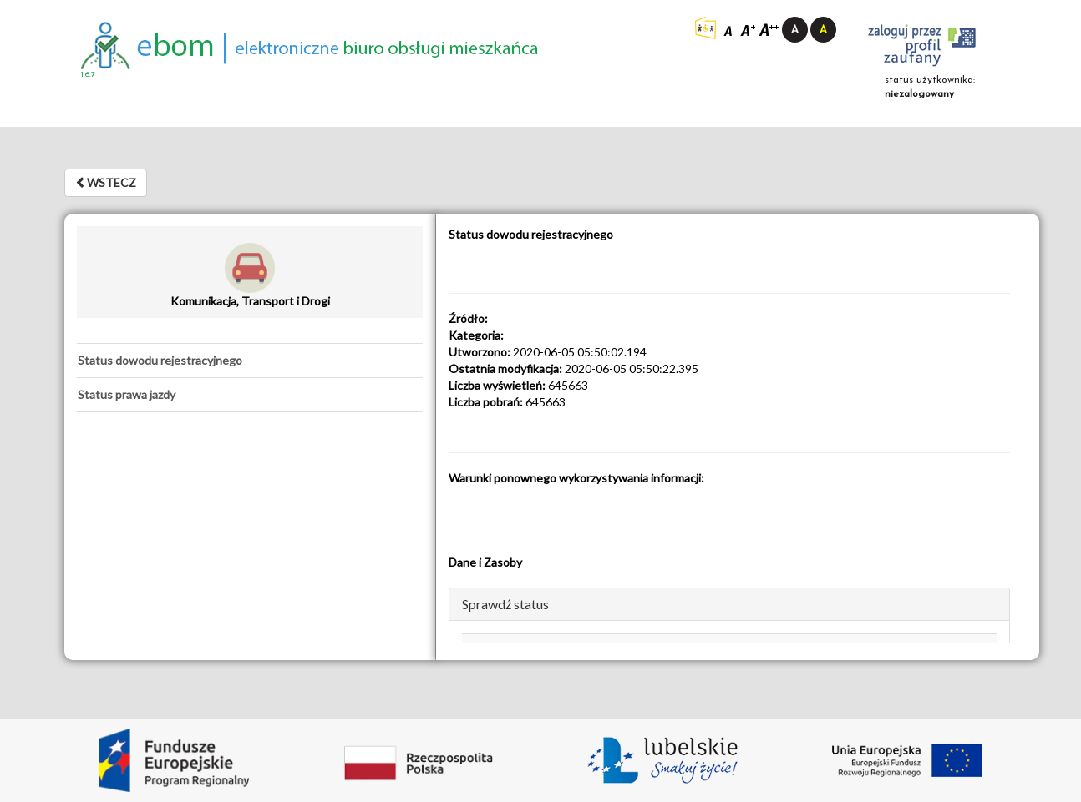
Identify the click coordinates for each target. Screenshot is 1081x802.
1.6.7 (88, 74)
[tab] (249, 360)
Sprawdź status (505, 604)
